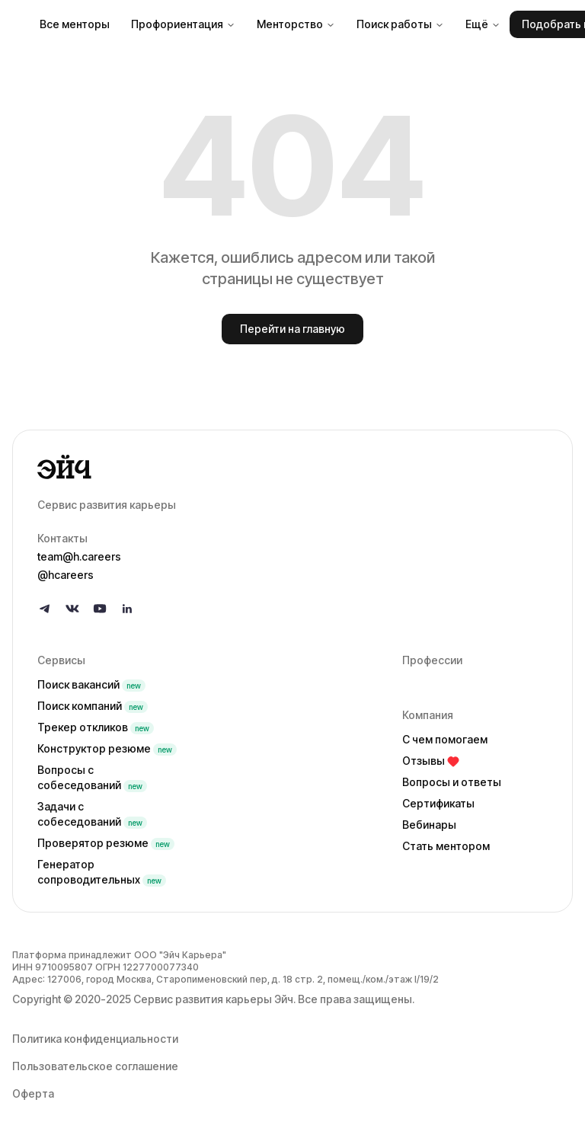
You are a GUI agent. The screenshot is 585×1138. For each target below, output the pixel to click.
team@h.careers (79, 556)
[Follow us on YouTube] (99, 608)
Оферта (33, 1093)
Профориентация (183, 24)
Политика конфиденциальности (95, 1038)
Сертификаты (438, 803)
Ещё (482, 24)
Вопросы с (92, 777)
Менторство (296, 24)
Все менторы (75, 24)
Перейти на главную (292, 328)
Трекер (95, 727)
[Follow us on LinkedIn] (127, 608)
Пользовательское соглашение (95, 1066)
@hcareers (65, 574)
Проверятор (105, 842)
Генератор (101, 872)
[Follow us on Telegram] (45, 608)
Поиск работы (400, 24)
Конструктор (107, 748)
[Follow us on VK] (72, 608)
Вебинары (429, 824)
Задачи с (92, 814)
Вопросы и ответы (451, 781)
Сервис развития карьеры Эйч (213, 999)
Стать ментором (446, 845)
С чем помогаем (445, 739)
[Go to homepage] (292, 467)
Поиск (91, 684)
